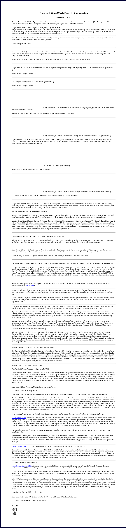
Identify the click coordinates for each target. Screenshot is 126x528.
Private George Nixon (19, 446)
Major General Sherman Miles (22, 466)
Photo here (30, 285)
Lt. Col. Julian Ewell (19, 418)
